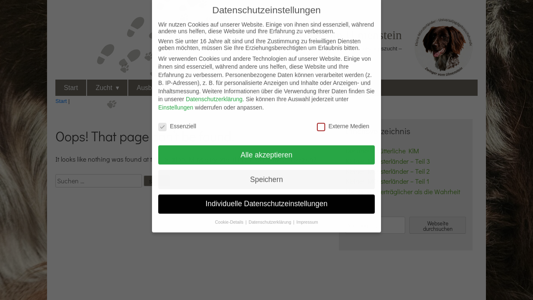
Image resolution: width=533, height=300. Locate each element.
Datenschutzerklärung (214, 93)
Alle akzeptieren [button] (267, 149)
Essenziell (177, 121)
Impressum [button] (307, 216)
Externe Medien (343, 121)
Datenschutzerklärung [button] (270, 216)
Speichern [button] (266, 174)
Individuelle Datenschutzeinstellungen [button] (267, 198)
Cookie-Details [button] (229, 216)
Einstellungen (175, 102)
